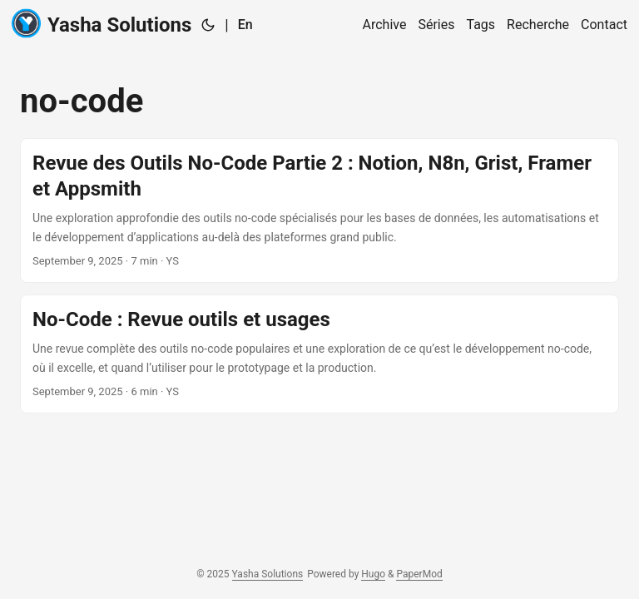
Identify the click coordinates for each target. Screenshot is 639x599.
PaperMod (419, 574)
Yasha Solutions (101, 23)
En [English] (245, 24)
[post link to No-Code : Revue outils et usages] (319, 354)
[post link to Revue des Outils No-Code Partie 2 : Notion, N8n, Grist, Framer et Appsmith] (319, 210)
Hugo (373, 574)
